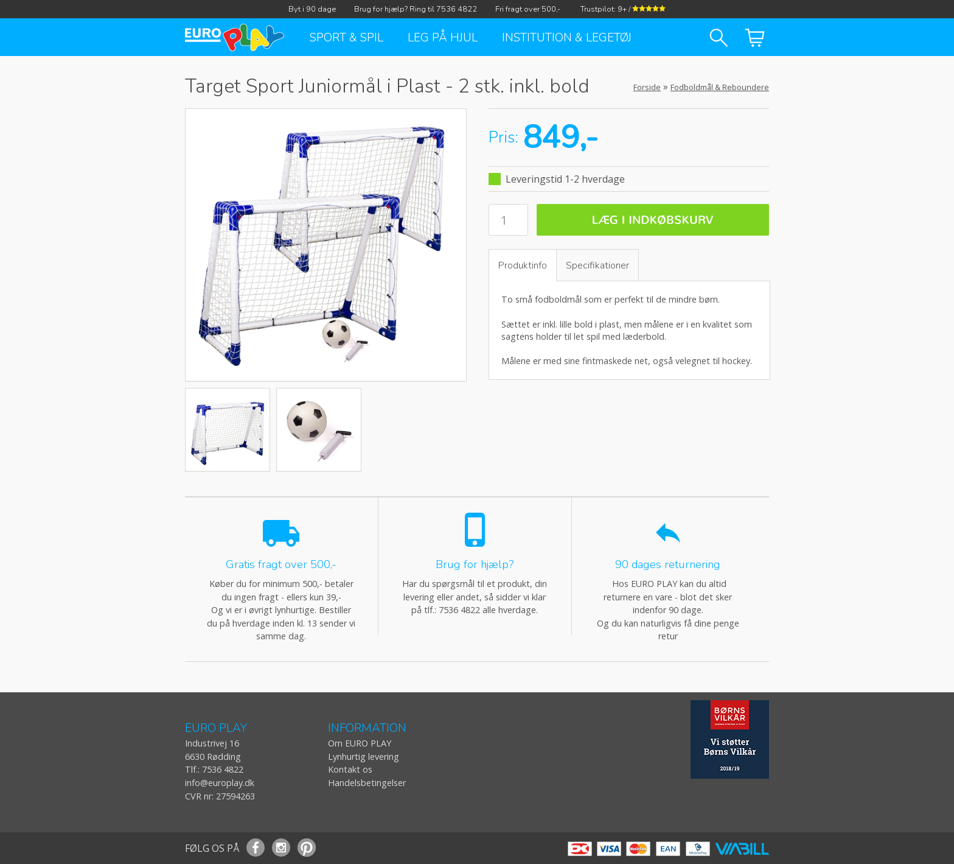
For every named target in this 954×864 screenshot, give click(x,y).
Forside (647, 87)
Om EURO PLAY (359, 743)
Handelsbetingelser (367, 782)
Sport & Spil (346, 38)
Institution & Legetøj (567, 38)
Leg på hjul (443, 38)
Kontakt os (350, 769)
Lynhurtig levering (363, 756)
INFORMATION (367, 728)
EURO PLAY (216, 728)
